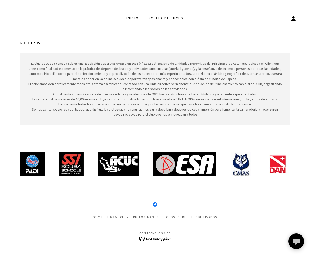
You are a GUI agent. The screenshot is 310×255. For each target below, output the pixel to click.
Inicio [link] (132, 18)
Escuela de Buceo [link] (165, 18)
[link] (155, 204)
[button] (293, 18)
